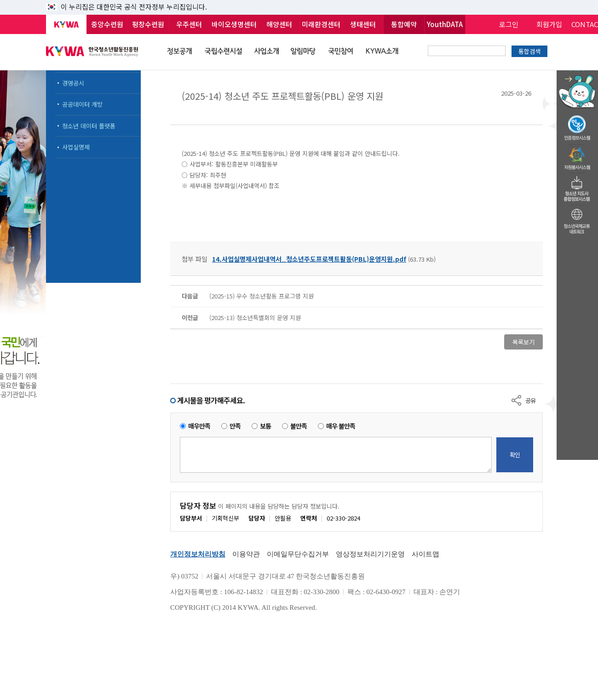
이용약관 (246, 554)
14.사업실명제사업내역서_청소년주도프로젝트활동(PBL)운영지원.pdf (309, 259)
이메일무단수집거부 (298, 554)
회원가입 (549, 24)
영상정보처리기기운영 (370, 554)
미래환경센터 (321, 24)
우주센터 (189, 24)
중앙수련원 (107, 24)
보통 (265, 426)
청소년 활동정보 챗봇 (577, 71)
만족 (235, 426)
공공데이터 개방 (82, 104)
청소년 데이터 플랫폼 (88, 125)
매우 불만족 (340, 426)
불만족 (298, 426)
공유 (530, 400)
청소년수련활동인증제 (577, 125)
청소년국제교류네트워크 (577, 219)
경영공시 (73, 83)
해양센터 (279, 24)
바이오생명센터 (234, 24)
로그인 (508, 24)
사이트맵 (425, 554)
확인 (515, 454)
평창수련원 (148, 24)
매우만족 (199, 426)
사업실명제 (76, 147)
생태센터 (363, 24)
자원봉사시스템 (577, 156)
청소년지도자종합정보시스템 (577, 186)
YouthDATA (445, 24)
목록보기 (523, 342)
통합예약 (404, 24)
